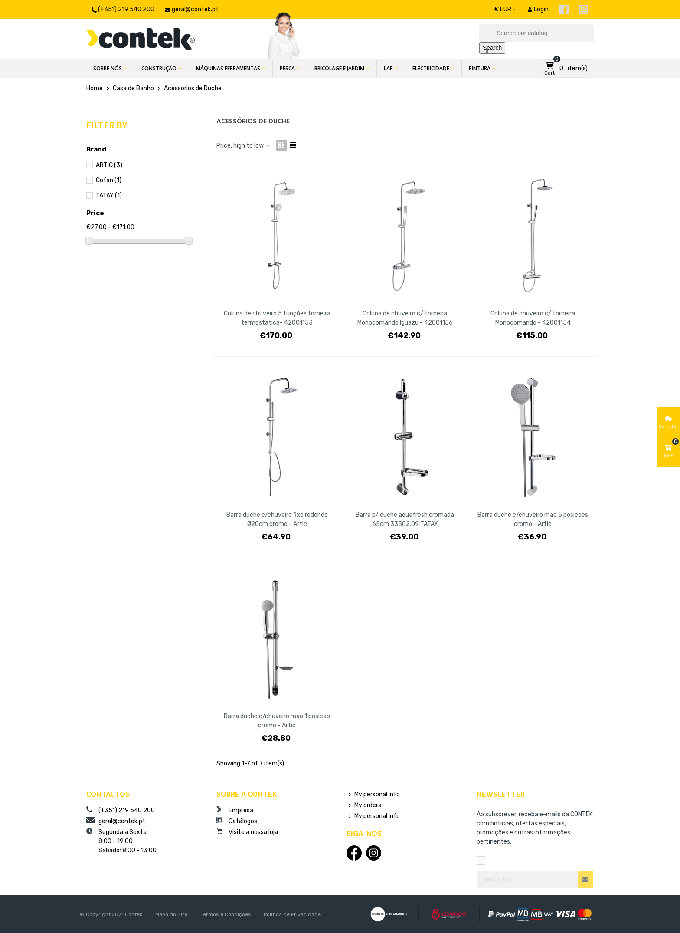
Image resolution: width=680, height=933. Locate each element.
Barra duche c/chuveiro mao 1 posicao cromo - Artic (277, 721)
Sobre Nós (107, 68)
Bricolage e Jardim (339, 68)
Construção (159, 68)
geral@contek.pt (115, 821)
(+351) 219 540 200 (120, 810)
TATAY (109, 195)
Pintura (479, 68)
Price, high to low (243, 145)
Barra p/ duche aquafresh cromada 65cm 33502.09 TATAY (405, 519)
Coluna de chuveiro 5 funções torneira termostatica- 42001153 (277, 318)
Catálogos (236, 821)
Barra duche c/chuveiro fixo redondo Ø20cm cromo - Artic (277, 519)
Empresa (234, 810)
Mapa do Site (171, 914)
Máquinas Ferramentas (228, 68)
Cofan (108, 180)
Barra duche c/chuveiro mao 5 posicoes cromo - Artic (532, 519)
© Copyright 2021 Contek (111, 914)
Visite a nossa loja (247, 832)
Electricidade (430, 68)
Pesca (287, 68)
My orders (364, 805)
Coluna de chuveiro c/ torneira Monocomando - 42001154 (532, 318)
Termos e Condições (225, 914)
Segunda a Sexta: (144, 841)
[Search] (536, 33)
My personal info (373, 794)
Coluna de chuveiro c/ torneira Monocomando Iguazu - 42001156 (405, 318)
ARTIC (109, 165)
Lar (388, 68)
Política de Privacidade (292, 914)
